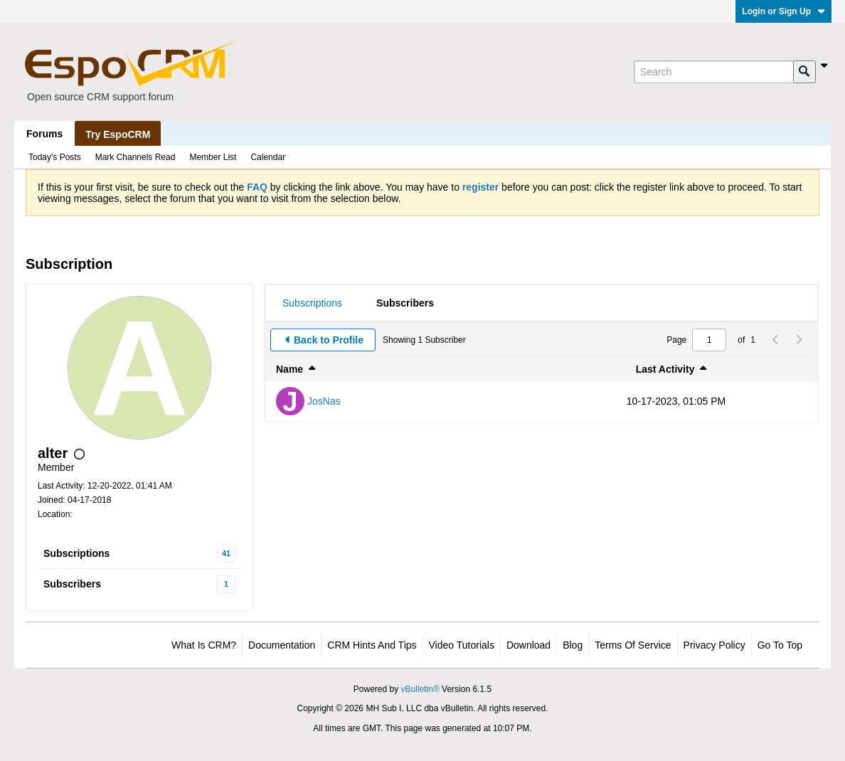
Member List (212, 157)
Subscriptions (76, 553)
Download (528, 645)
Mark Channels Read (135, 157)
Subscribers (72, 584)
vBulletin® (420, 689)
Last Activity (665, 369)
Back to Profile (328, 340)
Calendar (267, 157)
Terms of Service (633, 645)
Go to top (780, 645)
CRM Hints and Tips (371, 645)
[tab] (312, 303)
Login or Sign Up (783, 11)
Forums (44, 133)
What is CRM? (203, 645)
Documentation (281, 645)
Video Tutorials (461, 645)
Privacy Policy (714, 645)
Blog (573, 645)
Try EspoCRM (117, 134)
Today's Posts (54, 157)
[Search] (713, 71)
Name (289, 369)
